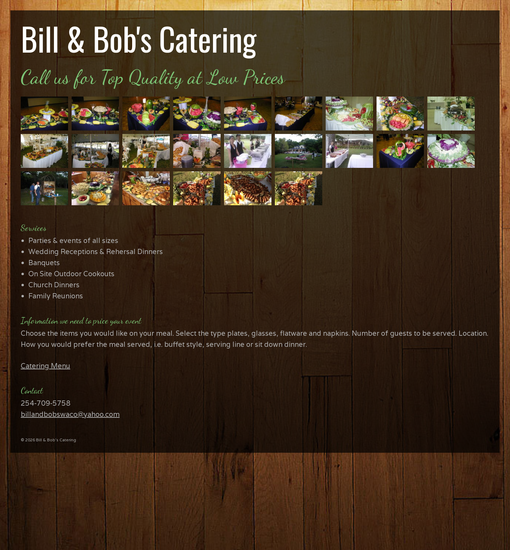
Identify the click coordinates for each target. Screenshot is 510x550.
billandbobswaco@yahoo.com (70, 414)
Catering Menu (45, 365)
